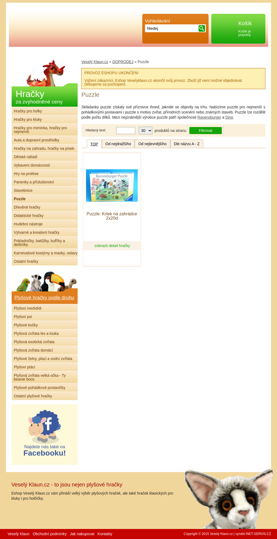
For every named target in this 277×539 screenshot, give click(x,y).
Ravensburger (209, 117)
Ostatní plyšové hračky (33, 396)
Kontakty (105, 534)
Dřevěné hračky (27, 207)
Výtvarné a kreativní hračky (37, 232)
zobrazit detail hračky (112, 245)
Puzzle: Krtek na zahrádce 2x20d (112, 216)
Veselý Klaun (18, 534)
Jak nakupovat (82, 534)
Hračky (39, 97)
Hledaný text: (95, 130)
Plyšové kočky (26, 325)
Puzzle (20, 199)
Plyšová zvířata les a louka (36, 333)
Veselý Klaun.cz (94, 62)
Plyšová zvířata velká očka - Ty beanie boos (40, 377)
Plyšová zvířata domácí (33, 350)
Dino (229, 117)
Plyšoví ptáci (24, 367)
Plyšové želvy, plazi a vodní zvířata (43, 358)
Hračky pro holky (28, 111)
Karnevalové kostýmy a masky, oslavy (46, 253)
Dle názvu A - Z (187, 144)
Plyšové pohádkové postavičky (39, 387)
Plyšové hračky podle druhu (44, 297)
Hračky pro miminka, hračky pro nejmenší (40, 130)
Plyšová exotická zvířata (34, 342)
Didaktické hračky (29, 215)
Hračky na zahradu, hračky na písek (44, 148)
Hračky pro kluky (28, 119)
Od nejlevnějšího (152, 144)
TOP (94, 144)
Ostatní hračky (26, 261)
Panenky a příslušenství (34, 182)
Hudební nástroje (28, 224)
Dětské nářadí (25, 157)
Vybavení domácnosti (32, 165)
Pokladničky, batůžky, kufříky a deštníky (39, 243)
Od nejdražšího (118, 144)
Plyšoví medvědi (27, 308)
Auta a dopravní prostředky (36, 140)
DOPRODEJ (122, 62)
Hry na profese (26, 173)
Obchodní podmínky (50, 534)
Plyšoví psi (23, 316)
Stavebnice (23, 190)
